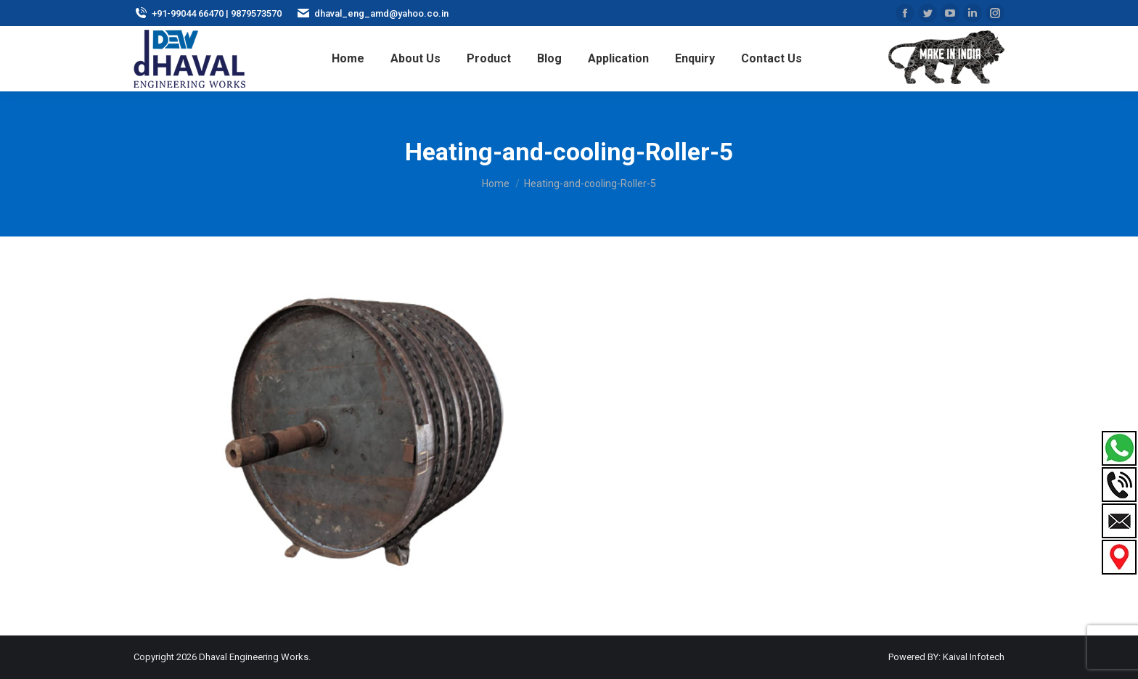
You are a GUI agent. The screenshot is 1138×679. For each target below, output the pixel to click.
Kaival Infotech (973, 656)
